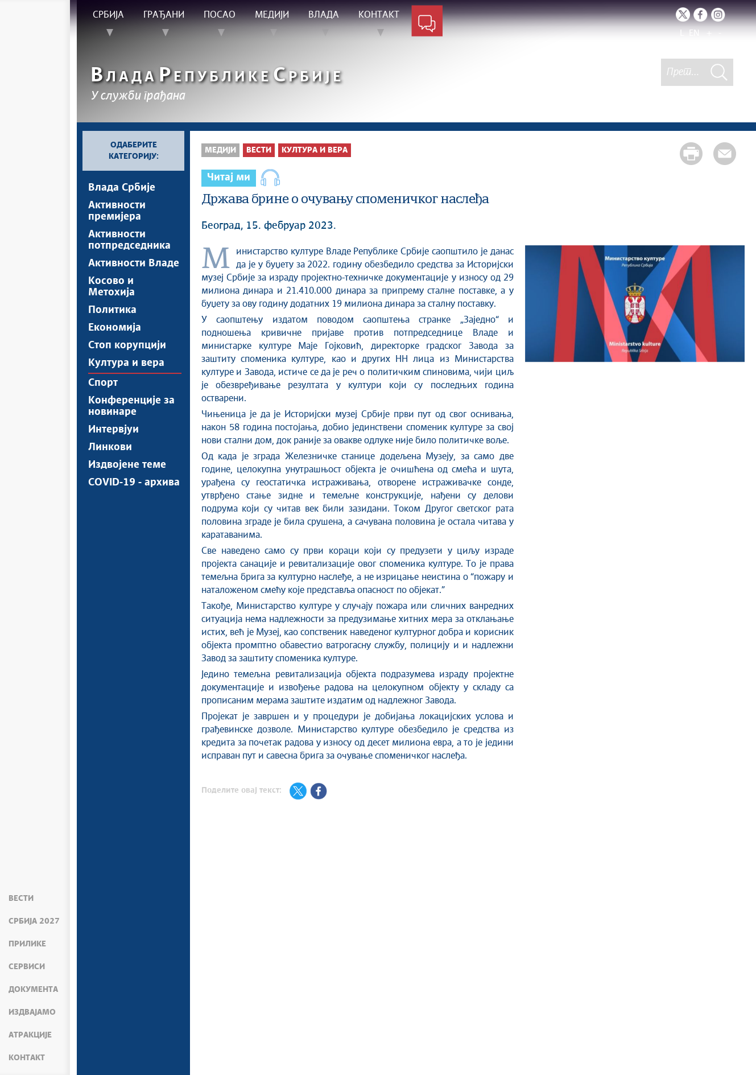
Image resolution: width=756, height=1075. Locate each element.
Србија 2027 (34, 921)
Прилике (27, 944)
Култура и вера (126, 381)
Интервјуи (113, 455)
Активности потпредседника (129, 245)
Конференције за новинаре (131, 429)
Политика (112, 321)
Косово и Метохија (111, 296)
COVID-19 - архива (134, 514)
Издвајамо (32, 1012)
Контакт (27, 1058)
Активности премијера (117, 213)
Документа (33, 990)
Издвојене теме (127, 494)
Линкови (110, 474)
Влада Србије (121, 188)
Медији (220, 150)
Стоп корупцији (127, 361)
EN (694, 33)
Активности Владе (133, 270)
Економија (114, 341)
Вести (21, 899)
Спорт (103, 403)
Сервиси (27, 967)
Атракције (30, 1035)
